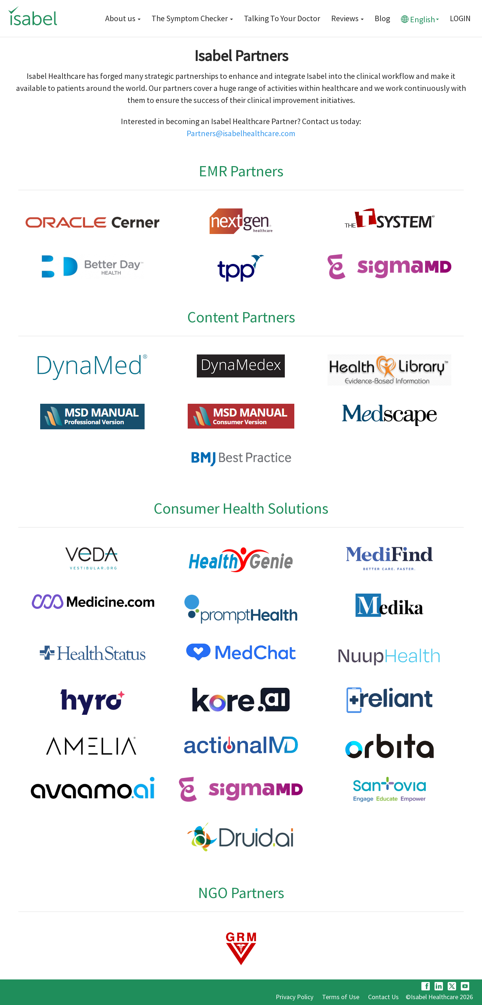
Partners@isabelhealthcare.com (241, 133)
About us (123, 18)
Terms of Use (340, 997)
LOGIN (460, 18)
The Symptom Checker (192, 18)
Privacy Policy (294, 997)
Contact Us (383, 997)
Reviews (347, 18)
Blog (382, 18)
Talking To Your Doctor (282, 18)
